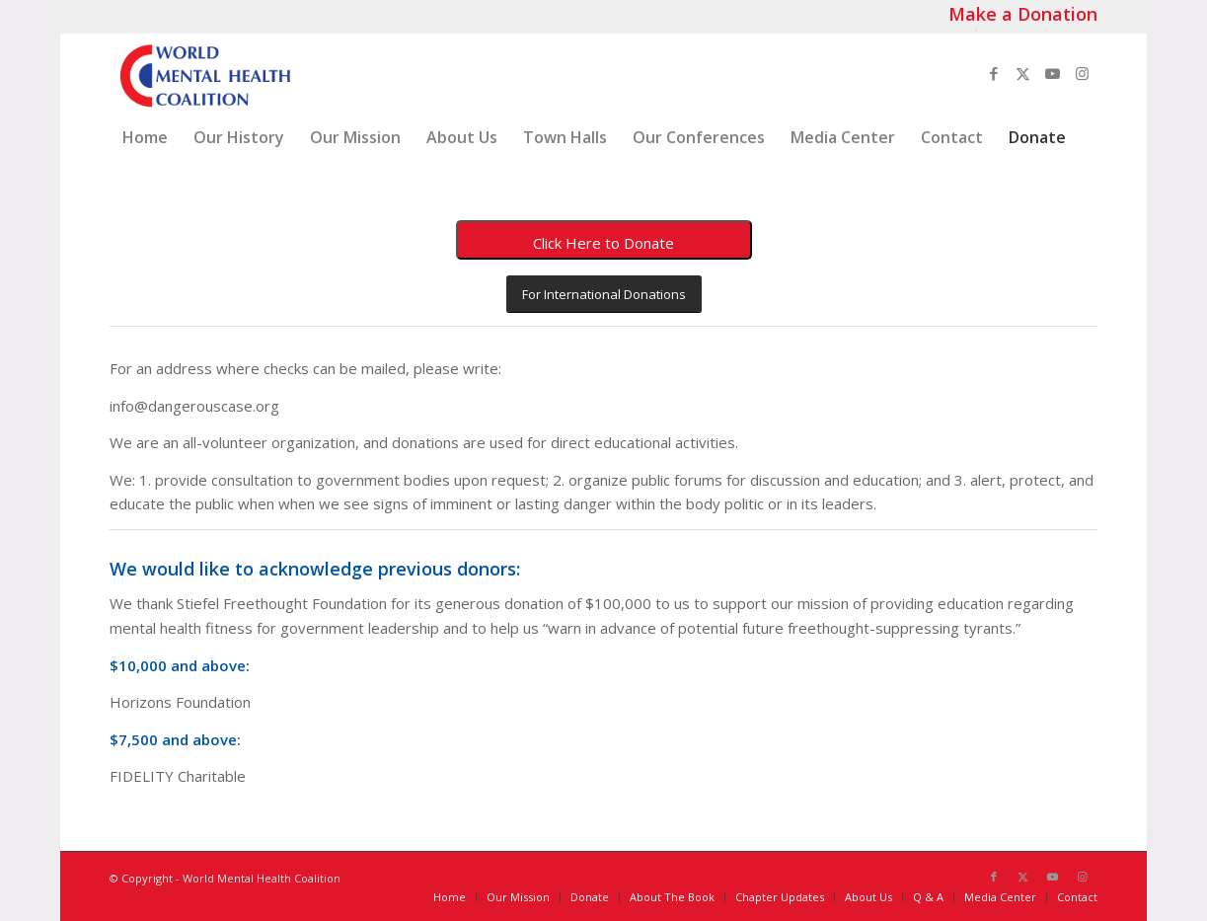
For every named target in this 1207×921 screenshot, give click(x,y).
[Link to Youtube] (1053, 73)
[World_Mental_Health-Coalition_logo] (203, 73)
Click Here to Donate (603, 243)
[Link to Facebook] (994, 73)
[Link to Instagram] (1082, 73)
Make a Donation (1022, 14)
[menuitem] (145, 137)
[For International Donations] (604, 294)
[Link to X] (1023, 73)
